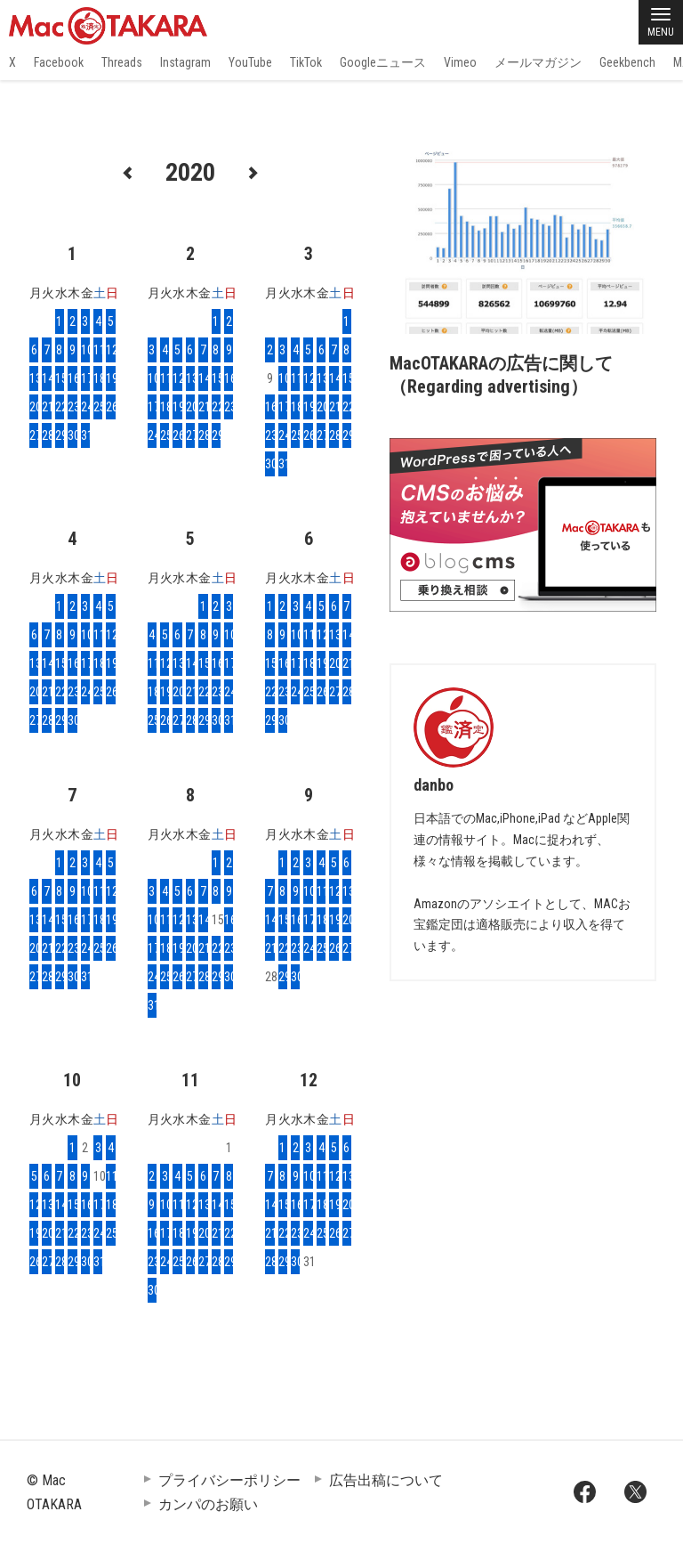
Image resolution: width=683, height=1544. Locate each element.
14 (46, 378)
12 (110, 350)
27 (33, 435)
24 (85, 407)
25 (97, 407)
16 (72, 378)
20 (33, 407)
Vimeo (460, 62)
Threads (121, 62)
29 (59, 435)
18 (97, 378)
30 (72, 435)
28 (46, 435)
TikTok (306, 62)
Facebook (59, 62)
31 (85, 435)
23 (72, 407)
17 (85, 378)
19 (110, 378)
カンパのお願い (208, 1504)
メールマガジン (538, 62)
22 (59, 407)
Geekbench (627, 62)
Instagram (185, 62)
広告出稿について (386, 1480)
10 (85, 350)
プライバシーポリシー (229, 1480)
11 (97, 350)
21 (46, 407)
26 (110, 407)
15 (59, 378)
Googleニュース (383, 62)
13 (33, 378)
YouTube (250, 62)
